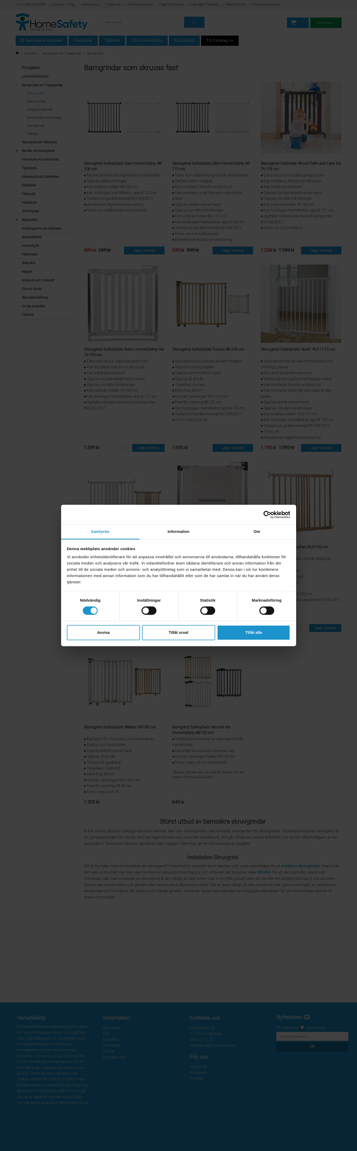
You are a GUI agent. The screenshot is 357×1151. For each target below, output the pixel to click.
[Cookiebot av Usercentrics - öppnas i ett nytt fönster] (267, 514)
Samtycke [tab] (100, 531)
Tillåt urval (178, 632)
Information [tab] (179, 531)
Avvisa (103, 632)
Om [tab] (257, 531)
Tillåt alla (253, 632)
